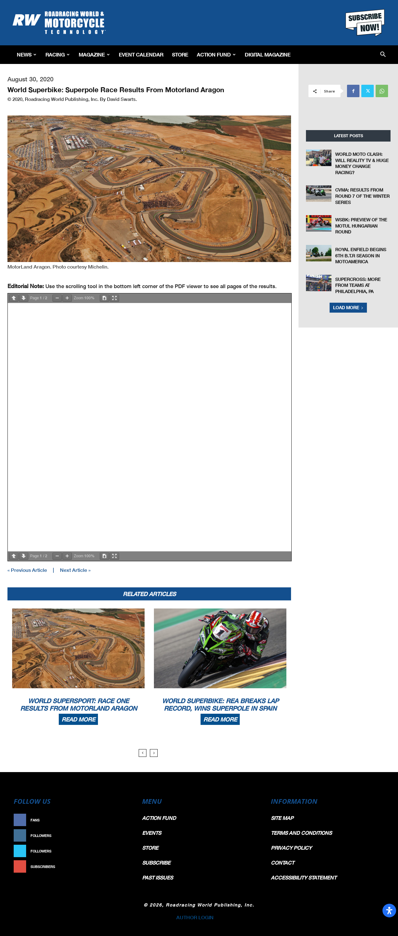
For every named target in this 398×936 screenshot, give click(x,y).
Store (180, 54)
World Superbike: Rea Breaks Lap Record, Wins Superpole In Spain (220, 704)
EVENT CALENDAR (141, 54)
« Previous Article (27, 570)
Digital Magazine (267, 54)
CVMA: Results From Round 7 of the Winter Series (362, 196)
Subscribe (117, 867)
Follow (120, 836)
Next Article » (75, 570)
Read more (78, 719)
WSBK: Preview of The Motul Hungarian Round (361, 225)
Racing (57, 54)
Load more (348, 307)
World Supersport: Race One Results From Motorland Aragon (78, 704)
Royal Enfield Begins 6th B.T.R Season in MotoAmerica (360, 255)
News (26, 54)
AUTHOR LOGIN (195, 917)
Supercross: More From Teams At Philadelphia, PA (358, 285)
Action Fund (216, 54)
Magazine (94, 54)
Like (123, 820)
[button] (383, 55)
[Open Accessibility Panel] (389, 910)
